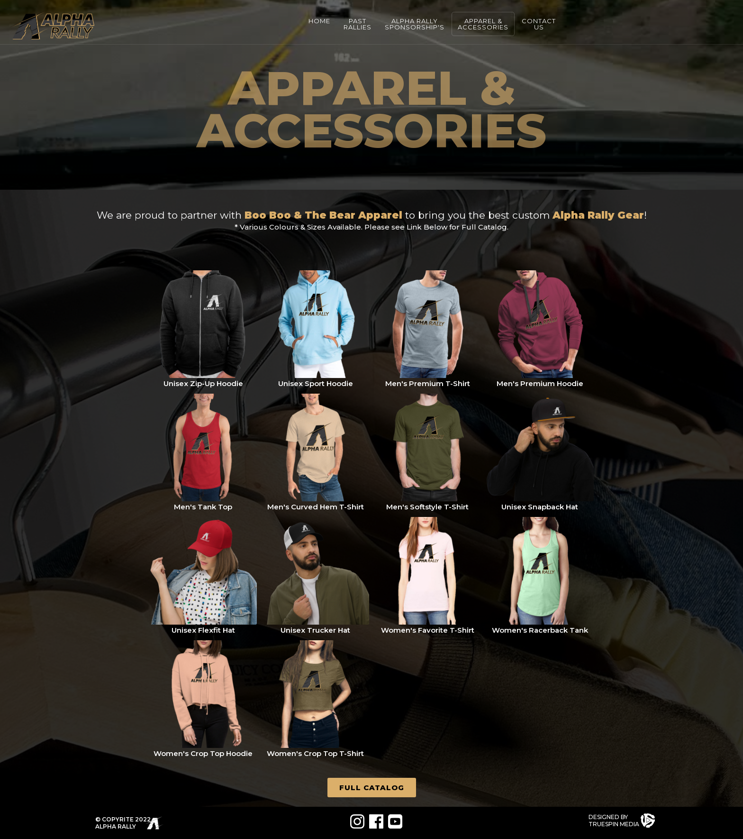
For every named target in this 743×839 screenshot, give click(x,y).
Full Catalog (371, 787)
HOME (319, 21)
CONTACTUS (539, 24)
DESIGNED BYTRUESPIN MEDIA (614, 820)
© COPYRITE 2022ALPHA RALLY (123, 823)
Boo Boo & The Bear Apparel (323, 215)
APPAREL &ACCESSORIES (483, 24)
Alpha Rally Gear (598, 215)
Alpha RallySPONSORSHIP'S (414, 24)
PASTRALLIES (358, 24)
